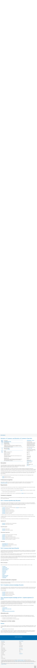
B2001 (3, 476)
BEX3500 (3, 524)
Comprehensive (6, 441)
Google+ (19, 638)
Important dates (3, 642)
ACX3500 (3, 534)
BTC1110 (3, 508)
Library (2, 645)
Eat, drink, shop (3, 644)
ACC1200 (17, 507)
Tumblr (20, 638)
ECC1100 (3, 593)
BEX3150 (3, 523)
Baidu (24, 638)
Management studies (5, 575)
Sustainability (4, 577)
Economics (3, 573)
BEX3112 (6, 544)
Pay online (2, 643)
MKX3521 (3, 539)
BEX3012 (3, 544)
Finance (3, 574)
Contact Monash (21, 645)
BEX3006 (3, 543)
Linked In (14, 638)
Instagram (12, 638)
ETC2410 (3, 595)
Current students (21, 649)
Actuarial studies (4, 567)
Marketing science (4, 576)
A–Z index (20, 644)
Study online (2, 652)
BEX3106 (6, 543)
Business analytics (5, 569)
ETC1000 (3, 594)
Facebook (17, 638)
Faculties (20, 642)
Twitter (16, 638)
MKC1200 (3, 513)
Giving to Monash (3, 658)
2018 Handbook (3, 435)
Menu (1, 1)
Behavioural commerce (5, 568)
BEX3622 (3, 535)
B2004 (3, 477)
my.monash (2, 653)
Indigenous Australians (3, 650)
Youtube (22, 638)
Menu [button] (36, 435)
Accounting (3, 566)
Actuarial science (4, 607)
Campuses (20, 643)
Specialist (9, 441)
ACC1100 (3, 507)
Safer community (3, 651)
